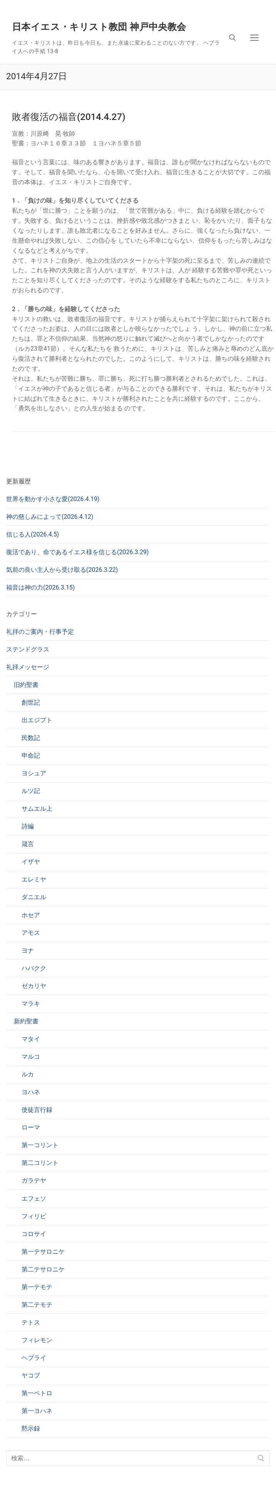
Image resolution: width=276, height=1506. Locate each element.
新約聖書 (26, 1021)
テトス (31, 1322)
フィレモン (37, 1340)
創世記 (31, 702)
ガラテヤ (34, 1180)
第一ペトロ (37, 1393)
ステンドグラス (27, 649)
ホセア (31, 915)
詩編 (28, 826)
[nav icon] (254, 38)
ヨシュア (34, 773)
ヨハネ (31, 1092)
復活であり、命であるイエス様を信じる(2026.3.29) (77, 552)
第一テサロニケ (43, 1251)
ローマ (31, 1127)
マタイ (31, 1039)
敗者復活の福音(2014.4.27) (68, 117)
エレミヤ (34, 879)
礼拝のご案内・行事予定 (40, 631)
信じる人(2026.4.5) (32, 534)
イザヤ (31, 861)
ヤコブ (31, 1375)
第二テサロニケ (43, 1269)
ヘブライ (34, 1357)
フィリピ (34, 1216)
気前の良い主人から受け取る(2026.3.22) (62, 569)
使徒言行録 (37, 1109)
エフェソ (34, 1198)
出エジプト (37, 720)
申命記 (31, 755)
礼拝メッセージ (27, 667)
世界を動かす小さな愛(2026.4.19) (52, 499)
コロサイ (34, 1234)
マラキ (31, 1003)
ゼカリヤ (34, 986)
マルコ (31, 1056)
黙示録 (31, 1428)
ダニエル (34, 897)
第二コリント (40, 1162)
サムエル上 (37, 808)
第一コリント (40, 1145)
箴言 (28, 844)
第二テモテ (37, 1304)
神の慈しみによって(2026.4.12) (49, 516)
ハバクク (34, 968)
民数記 (31, 737)
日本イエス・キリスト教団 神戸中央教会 (99, 27)
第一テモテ (37, 1287)
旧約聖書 (26, 684)
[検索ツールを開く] (232, 37)
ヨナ (28, 950)
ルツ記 (31, 791)
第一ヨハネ (37, 1410)
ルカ (28, 1074)
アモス (31, 932)
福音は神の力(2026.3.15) (40, 587)
